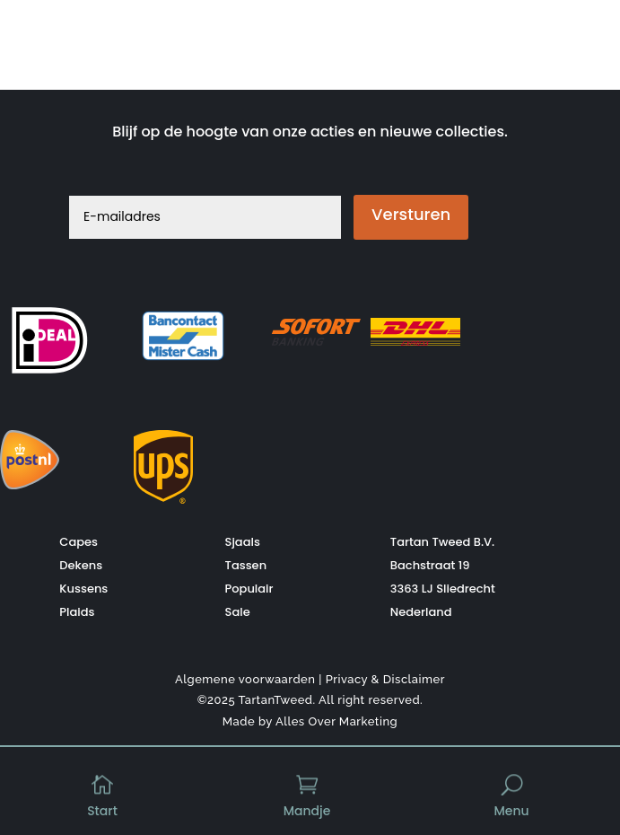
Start (102, 811)
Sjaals (242, 540)
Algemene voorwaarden (245, 678)
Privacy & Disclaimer (385, 678)
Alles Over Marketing (336, 721)
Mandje (307, 811)
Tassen (246, 564)
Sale (237, 611)
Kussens (83, 587)
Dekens (80, 564)
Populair (249, 587)
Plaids (76, 611)
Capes (78, 540)
